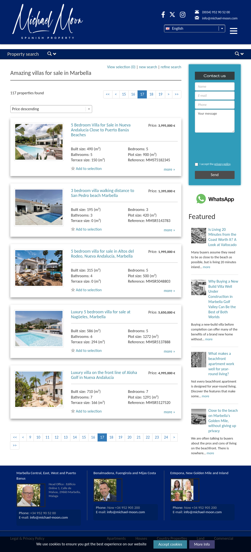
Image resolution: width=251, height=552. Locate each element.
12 (56, 437)
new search (148, 67)
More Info (202, 544)
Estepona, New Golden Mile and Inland (199, 473)
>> (177, 94)
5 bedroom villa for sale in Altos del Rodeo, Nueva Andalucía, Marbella (102, 253)
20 (129, 437)
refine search (171, 67)
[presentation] (209, 147)
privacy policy (222, 164)
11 (47, 437)
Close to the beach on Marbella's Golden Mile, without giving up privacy (223, 420)
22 (148, 437)
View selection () (121, 67)
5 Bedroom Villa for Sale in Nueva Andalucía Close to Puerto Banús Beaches (101, 130)
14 (75, 437)
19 (160, 94)
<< (108, 94)
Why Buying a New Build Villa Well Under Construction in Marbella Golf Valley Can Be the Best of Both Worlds (223, 299)
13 (66, 437)
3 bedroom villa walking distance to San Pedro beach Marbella (102, 193)
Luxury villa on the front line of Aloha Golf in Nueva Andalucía (104, 375)
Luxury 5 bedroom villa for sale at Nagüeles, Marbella (101, 314)
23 (157, 437)
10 (38, 437)
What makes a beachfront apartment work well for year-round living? (221, 363)
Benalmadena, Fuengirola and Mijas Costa (124, 473)
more (206, 267)
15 (124, 94)
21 (138, 437)
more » (169, 169)
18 (151, 94)
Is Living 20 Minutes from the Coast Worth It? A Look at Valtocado (222, 237)
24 (166, 437)
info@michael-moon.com (49, 517)
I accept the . (213, 164)
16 (133, 94)
